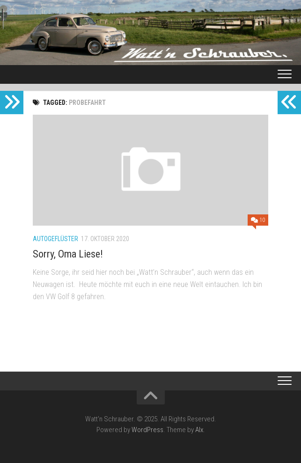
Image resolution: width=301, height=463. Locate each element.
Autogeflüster (55, 239)
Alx (199, 430)
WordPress (147, 430)
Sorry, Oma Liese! (68, 254)
